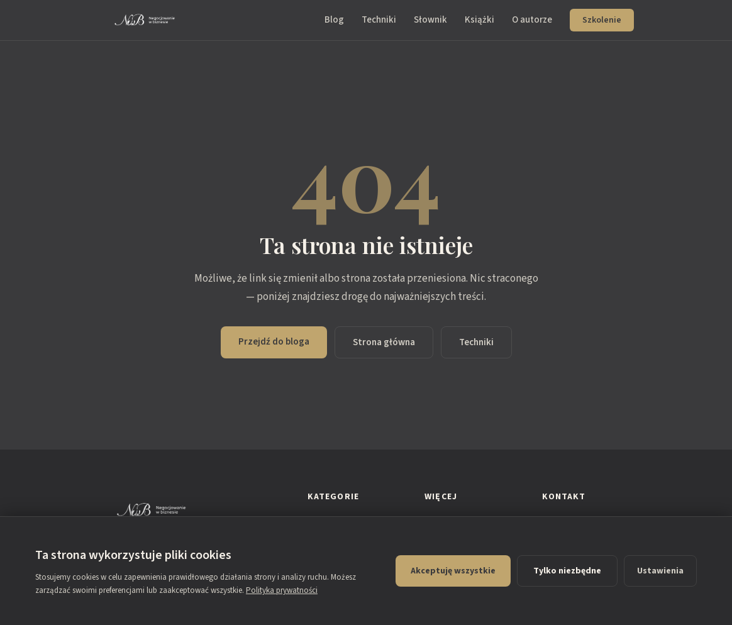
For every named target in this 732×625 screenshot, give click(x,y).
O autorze (532, 19)
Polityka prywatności (282, 590)
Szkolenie (601, 20)
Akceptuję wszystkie (453, 571)
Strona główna (384, 342)
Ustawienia (660, 571)
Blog (334, 19)
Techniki (379, 19)
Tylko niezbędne (567, 571)
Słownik (430, 19)
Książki (479, 19)
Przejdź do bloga (273, 341)
